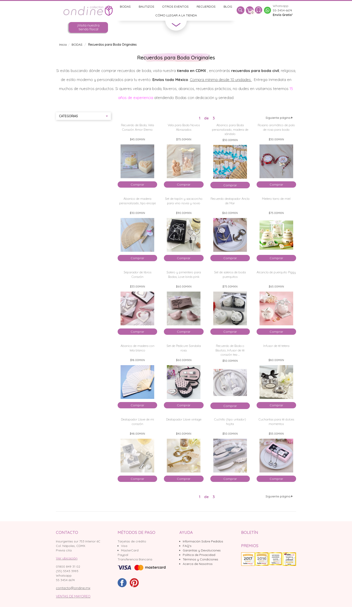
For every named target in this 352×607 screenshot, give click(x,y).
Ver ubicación (66, 558)
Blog (228, 6)
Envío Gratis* (283, 15)
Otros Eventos (175, 6)
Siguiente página (279, 118)
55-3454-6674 (282, 10)
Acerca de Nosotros (198, 564)
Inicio (63, 45)
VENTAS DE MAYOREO (73, 596)
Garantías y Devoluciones (202, 550)
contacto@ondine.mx (73, 588)
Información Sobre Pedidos (203, 541)
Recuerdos (206, 6)
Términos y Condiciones (200, 559)
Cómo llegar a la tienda (176, 15)
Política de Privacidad (199, 555)
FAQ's (187, 546)
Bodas (125, 6)
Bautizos (146, 6)
